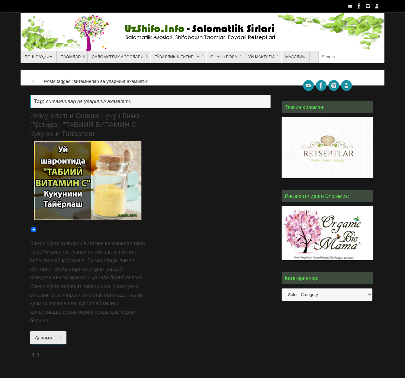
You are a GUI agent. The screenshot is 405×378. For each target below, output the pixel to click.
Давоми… (49, 337)
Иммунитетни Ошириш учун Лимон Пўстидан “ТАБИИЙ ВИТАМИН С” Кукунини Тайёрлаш (86, 125)
